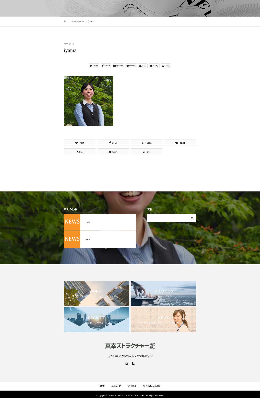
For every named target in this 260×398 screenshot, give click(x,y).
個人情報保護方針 (152, 386)
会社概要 (116, 386)
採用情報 (132, 386)
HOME (101, 386)
